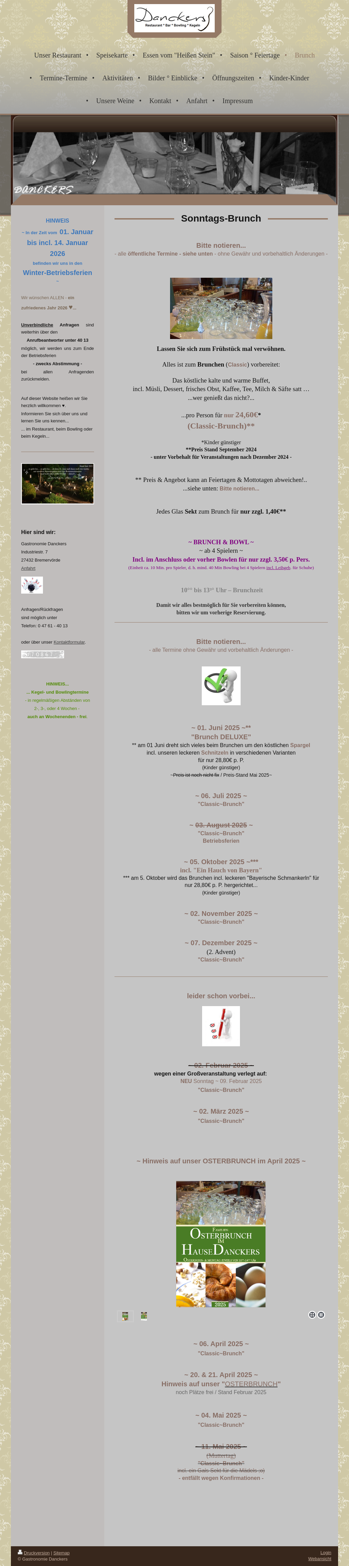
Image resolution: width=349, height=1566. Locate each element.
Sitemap (62, 1552)
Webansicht (319, 1558)
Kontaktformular (69, 642)
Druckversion (34, 1552)
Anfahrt (28, 568)
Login (325, 1552)
